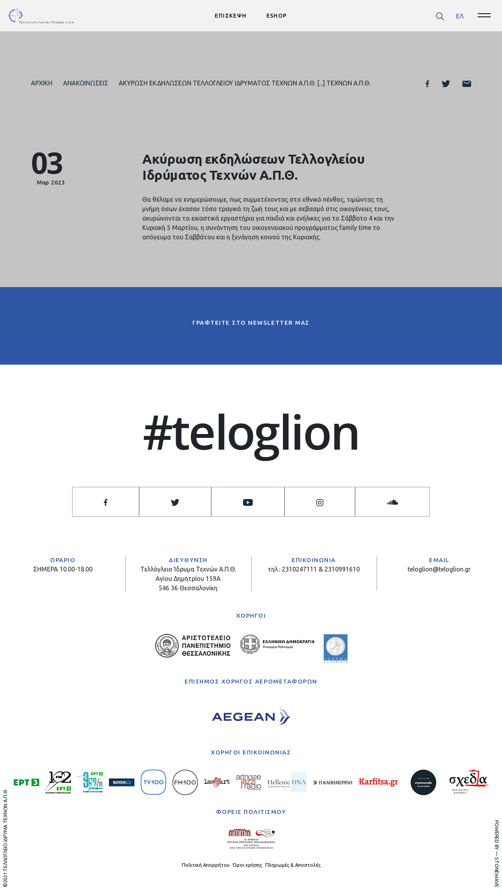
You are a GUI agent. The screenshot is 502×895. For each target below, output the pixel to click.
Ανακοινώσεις (85, 83)
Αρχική (42, 83)
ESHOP (276, 16)
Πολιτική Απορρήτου (206, 865)
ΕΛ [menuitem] (460, 15)
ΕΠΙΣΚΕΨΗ (230, 16)
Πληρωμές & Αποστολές (293, 865)
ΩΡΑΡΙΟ (62, 560)
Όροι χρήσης (247, 865)
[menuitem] (460, 16)
